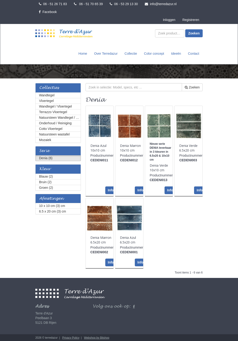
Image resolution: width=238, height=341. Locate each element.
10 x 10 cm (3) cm (52, 205)
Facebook (48, 12)
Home (83, 53)
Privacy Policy (70, 337)
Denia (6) (46, 157)
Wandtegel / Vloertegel (55, 106)
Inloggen (169, 20)
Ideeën (176, 53)
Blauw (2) (46, 176)
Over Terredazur (106, 53)
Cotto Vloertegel (50, 128)
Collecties (49, 87)
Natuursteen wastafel (54, 134)
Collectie (131, 53)
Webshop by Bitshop (96, 337)
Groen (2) (46, 187)
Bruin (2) (45, 181)
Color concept (154, 53)
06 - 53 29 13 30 (124, 4)
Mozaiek (45, 139)
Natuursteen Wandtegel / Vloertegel (60, 117)
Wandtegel (46, 95)
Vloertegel (46, 100)
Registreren (190, 20)
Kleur (45, 168)
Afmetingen (51, 198)
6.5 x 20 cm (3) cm (52, 211)
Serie (44, 150)
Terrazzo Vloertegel (53, 111)
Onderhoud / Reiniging (55, 123)
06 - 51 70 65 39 (88, 4)
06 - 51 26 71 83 (53, 4)
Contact (193, 53)
